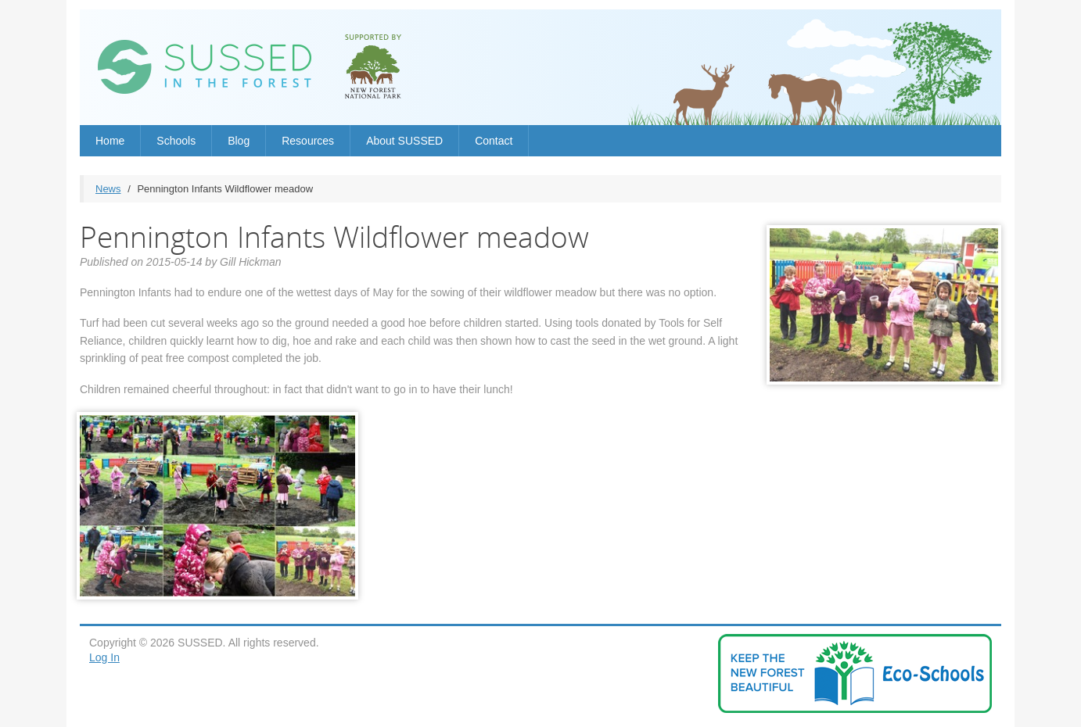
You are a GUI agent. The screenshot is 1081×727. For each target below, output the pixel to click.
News (108, 189)
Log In (104, 657)
